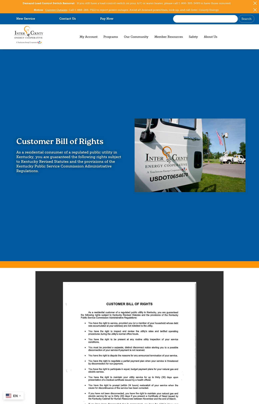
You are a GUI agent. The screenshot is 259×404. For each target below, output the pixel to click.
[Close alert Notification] (255, 3)
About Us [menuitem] (210, 37)
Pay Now (106, 18)
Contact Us (67, 18)
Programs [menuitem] (110, 37)
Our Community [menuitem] (136, 37)
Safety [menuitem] (193, 37)
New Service (25, 18)
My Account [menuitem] (88, 37)
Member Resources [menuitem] (168, 37)
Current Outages (56, 9)
